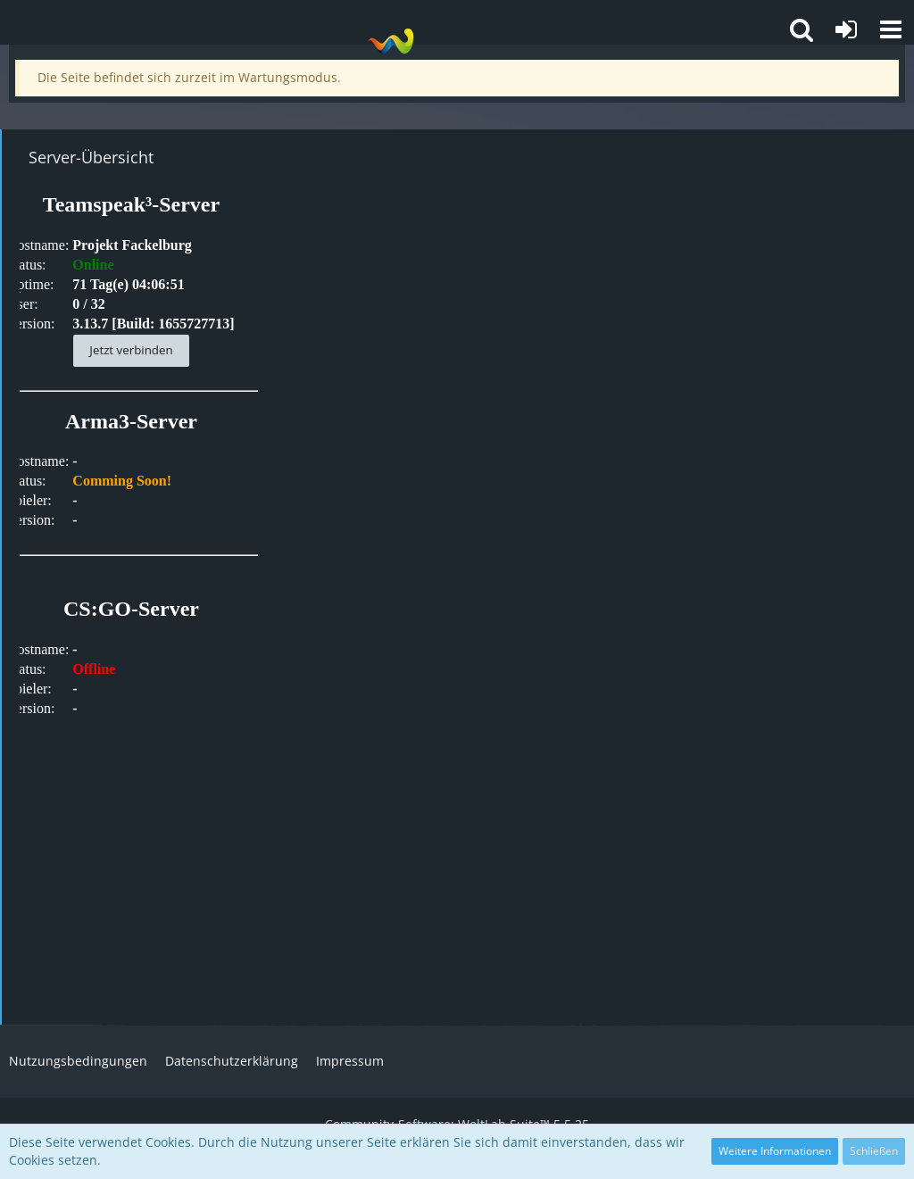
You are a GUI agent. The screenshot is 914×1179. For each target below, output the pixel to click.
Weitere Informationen (775, 1150)
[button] (891, 29)
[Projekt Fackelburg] (390, 41)
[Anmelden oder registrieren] (846, 29)
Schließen (874, 1150)
